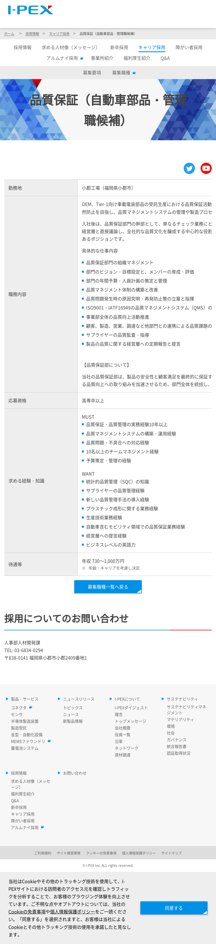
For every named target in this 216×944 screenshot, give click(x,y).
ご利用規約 (42, 853)
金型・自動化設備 (26, 734)
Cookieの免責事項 (27, 911)
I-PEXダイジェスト (131, 707)
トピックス (73, 707)
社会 (171, 733)
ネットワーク (126, 748)
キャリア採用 (59, 33)
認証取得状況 (178, 753)
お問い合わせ (75, 773)
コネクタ (20, 707)
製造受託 (19, 728)
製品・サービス (75, 19)
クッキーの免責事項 (101, 853)
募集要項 (92, 72)
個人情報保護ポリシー (72, 911)
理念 (119, 714)
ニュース (71, 714)
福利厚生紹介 (136, 57)
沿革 (119, 741)
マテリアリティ (180, 719)
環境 (171, 726)
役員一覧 (122, 734)
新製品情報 (73, 721)
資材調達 (122, 754)
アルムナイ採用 (63, 57)
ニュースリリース (107, 19)
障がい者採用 (189, 47)
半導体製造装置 (25, 721)
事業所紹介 (102, 57)
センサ (17, 714)
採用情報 (196, 19)
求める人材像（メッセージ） (71, 47)
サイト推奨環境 (68, 853)
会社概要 (122, 728)
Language (142, 7)
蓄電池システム (25, 748)
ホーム (9, 33)
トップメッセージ (130, 721)
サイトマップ (108, 7)
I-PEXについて (138, 19)
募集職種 (122, 72)
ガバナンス (176, 739)
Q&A (165, 57)
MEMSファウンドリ (29, 741)
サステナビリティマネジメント (186, 709)
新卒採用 (119, 47)
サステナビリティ (170, 19)
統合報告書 (176, 746)
